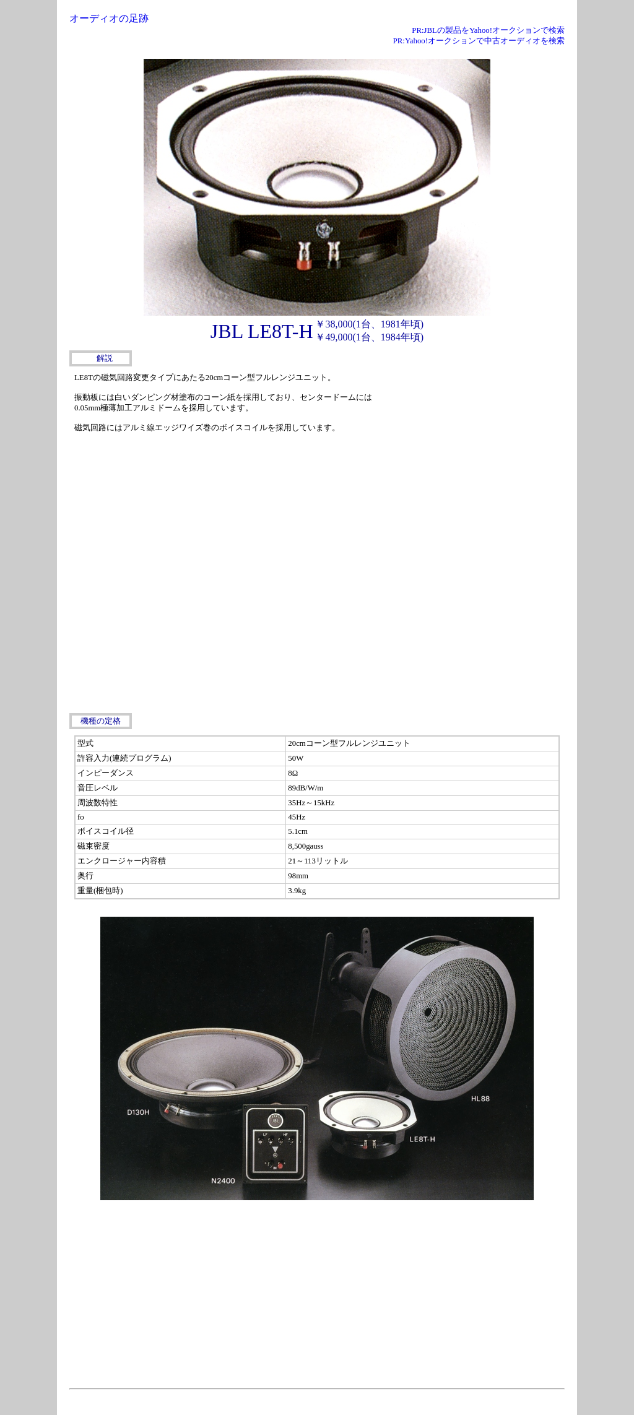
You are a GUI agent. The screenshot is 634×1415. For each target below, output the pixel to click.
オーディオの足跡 (109, 18)
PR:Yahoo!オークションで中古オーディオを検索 (479, 41)
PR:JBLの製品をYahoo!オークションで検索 (488, 30)
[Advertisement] (472, 447)
